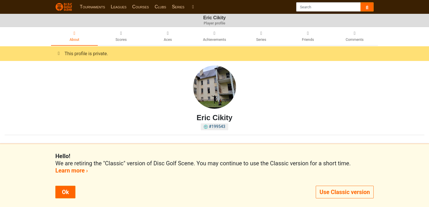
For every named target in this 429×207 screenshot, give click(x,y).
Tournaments (92, 6)
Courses (140, 6)
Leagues (118, 6)
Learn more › (71, 170)
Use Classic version (344, 192)
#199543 (214, 126)
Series (178, 6)
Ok (65, 192)
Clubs (160, 6)
